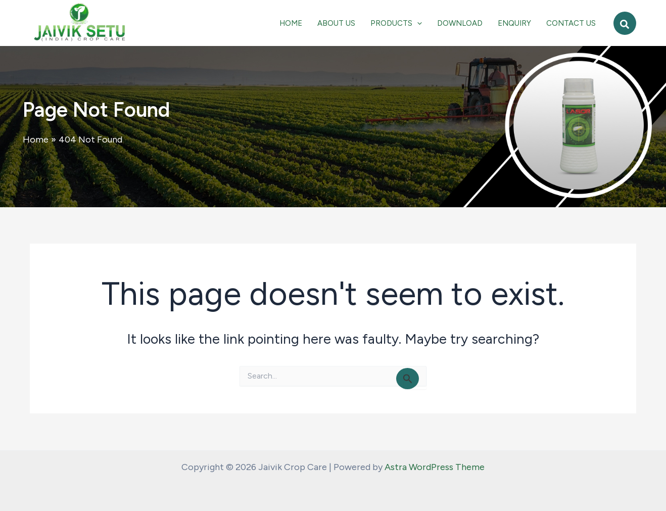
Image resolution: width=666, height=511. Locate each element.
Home (36, 139)
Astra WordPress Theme (435, 467)
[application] (417, 23)
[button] (624, 23)
